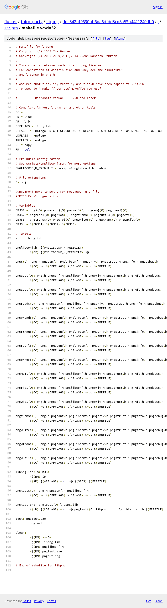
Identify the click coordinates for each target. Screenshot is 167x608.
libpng (52, 21)
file (95, 38)
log (107, 38)
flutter (10, 21)
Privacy (39, 601)
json (159, 601)
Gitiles (26, 601)
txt (148, 601)
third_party (32, 21)
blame (119, 38)
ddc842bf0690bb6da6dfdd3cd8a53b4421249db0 (108, 21)
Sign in (158, 7)
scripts (11, 27)
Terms (51, 601)
